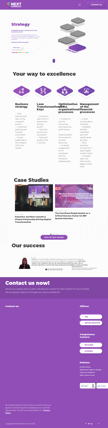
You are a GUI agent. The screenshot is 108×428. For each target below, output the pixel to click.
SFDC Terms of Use (87, 375)
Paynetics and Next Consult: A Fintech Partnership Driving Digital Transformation (33, 219)
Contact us (96, 4)
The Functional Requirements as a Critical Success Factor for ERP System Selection (72, 216)
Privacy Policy (85, 367)
